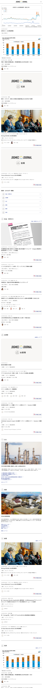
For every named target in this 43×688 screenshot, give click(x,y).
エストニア (25, 626)
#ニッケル (10, 140)
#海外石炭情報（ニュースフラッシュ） (8, 66)
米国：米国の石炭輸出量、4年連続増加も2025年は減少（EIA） (17, 62)
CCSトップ (3, 482)
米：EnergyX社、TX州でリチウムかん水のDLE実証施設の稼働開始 (18, 615)
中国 (17, 133)
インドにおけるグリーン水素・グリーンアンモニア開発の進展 (16, 266)
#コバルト (5, 140)
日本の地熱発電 (4, 525)
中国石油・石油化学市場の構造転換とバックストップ (14, 282)
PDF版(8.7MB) (37, 311)
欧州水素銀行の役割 (6, 365)
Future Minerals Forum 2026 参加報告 (11, 175)
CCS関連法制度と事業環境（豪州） (8, 473)
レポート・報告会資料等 (10, 367)
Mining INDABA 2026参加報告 (9, 136)
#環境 (11, 270)
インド (12, 173)
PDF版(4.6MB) (37, 399)
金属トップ (38, 540)
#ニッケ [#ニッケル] (35, 632)
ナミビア (21, 371)
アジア (9, 133)
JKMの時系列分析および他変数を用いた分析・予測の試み (15, 318)
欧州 (9, 97)
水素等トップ (37, 337)
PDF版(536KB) (37, 638)
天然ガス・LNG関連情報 (7, 31)
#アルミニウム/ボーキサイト (24, 179)
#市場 (9, 254)
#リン (22, 140)
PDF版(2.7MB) (37, 260)
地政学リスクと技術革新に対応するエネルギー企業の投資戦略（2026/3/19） (20, 298)
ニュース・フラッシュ (9, 604)
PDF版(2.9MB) (37, 383)
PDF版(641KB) (37, 145)
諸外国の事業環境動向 (5, 478)
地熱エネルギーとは (5, 524)
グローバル (15, 280)
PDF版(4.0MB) (37, 276)
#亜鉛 (4, 632)
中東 (14, 296)
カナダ (11, 598)
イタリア (18, 626)
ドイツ (16, 387)
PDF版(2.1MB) (37, 415)
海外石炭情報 (7, 64)
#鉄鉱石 (33, 140)
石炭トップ (38, 648)
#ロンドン (32, 179)
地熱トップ (3, 530)
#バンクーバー (10, 606)
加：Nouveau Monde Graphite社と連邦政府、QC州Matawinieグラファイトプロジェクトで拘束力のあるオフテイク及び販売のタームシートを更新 (21, 601)
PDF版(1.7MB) (37, 292)
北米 (9, 60)
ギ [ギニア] (26, 133)
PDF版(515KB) (37, 185)
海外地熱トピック (4, 527)
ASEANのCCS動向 (4, 475)
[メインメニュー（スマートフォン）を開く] (41, 1)
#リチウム (19, 140)
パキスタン (20, 173)
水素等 (3, 367)
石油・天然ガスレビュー (13, 252)
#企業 (9, 302)
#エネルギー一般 (4, 254)
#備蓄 (2, 286)
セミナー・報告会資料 (13, 300)
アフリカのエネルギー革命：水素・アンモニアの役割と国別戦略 (17, 373)
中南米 (16, 296)
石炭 (2, 64)
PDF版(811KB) (37, 327)
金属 (2, 138)
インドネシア (13, 133)
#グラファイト (4, 606)
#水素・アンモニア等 (5, 270)
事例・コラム (3, 528)
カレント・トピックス (9, 138)
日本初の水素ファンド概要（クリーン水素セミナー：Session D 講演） (19, 405)
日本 (17, 173)
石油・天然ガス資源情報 (13, 284)
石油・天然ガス (4, 33)
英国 (21, 626)
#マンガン (14, 140)
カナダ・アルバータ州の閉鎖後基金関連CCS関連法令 (11, 477)
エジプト (13, 371)
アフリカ (20, 133)
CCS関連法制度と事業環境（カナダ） (8, 474)
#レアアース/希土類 (27, 140)
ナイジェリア (14, 247)
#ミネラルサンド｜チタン (28, 632)
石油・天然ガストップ (35, 221)
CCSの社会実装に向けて (6, 479)
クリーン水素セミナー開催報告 (9, 389)
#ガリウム (8, 632)
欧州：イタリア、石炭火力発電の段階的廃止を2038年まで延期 (17, 99)
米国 (11, 60)
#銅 (2, 140)
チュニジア (18, 371)
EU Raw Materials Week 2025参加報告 (11, 628)
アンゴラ (23, 133)
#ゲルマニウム (13, 632)
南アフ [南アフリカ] (25, 371)
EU (15, 626)
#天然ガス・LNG (4, 322)
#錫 (21, 632)
